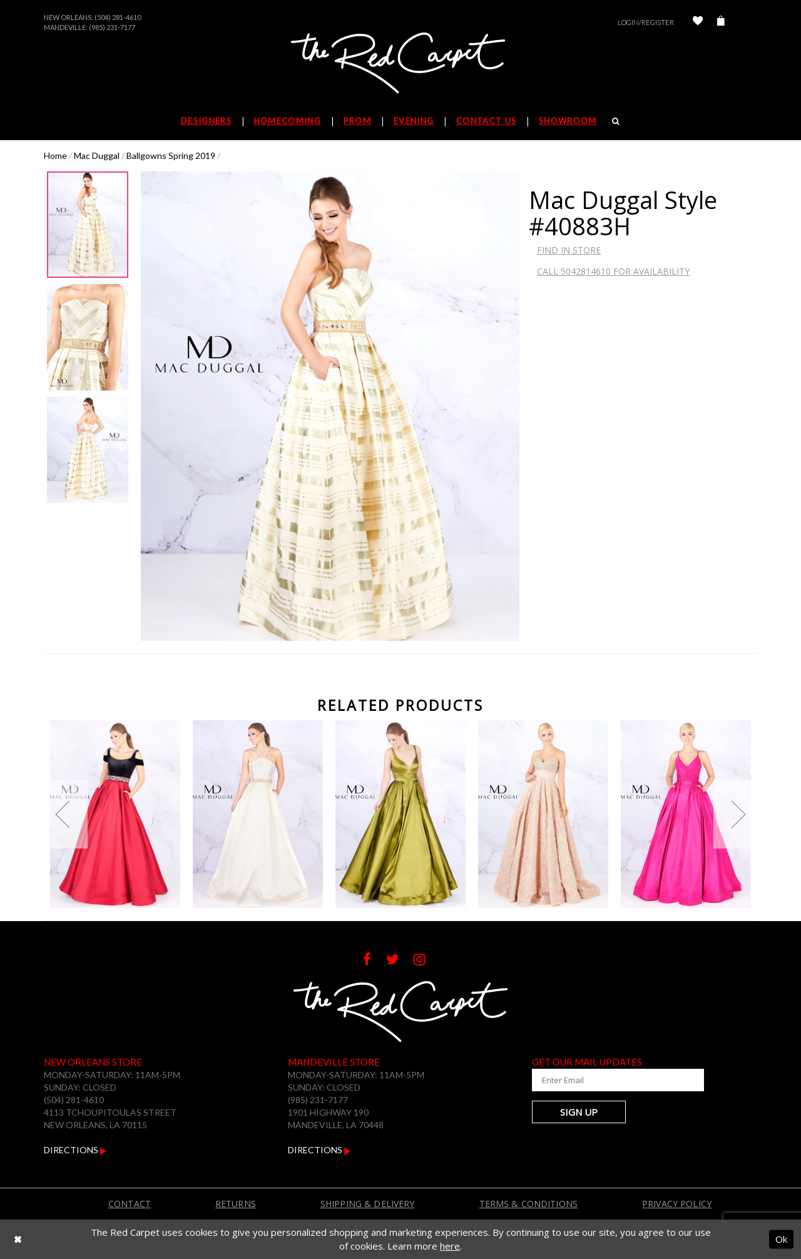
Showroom (567, 121)
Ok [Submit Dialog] (781, 1239)
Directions (75, 1149)
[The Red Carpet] (400, 64)
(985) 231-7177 (112, 27)
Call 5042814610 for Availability (613, 271)
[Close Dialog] (18, 1239)
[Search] (616, 120)
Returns (235, 1204)
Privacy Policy (677, 1204)
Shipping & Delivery (367, 1204)
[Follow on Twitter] (400, 961)
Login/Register (646, 22)
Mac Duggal (97, 155)
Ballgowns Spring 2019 (170, 155)
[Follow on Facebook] (374, 961)
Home (55, 155)
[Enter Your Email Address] (607, 1080)
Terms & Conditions (528, 1204)
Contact (129, 1204)
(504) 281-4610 (117, 17)
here (450, 1246)
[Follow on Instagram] (426, 961)
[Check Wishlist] (698, 22)
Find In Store (569, 250)
